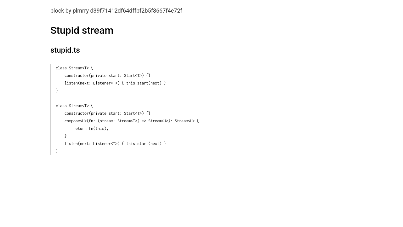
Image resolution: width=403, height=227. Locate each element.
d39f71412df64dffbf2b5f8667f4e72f (136, 10)
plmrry (81, 10)
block (57, 10)
